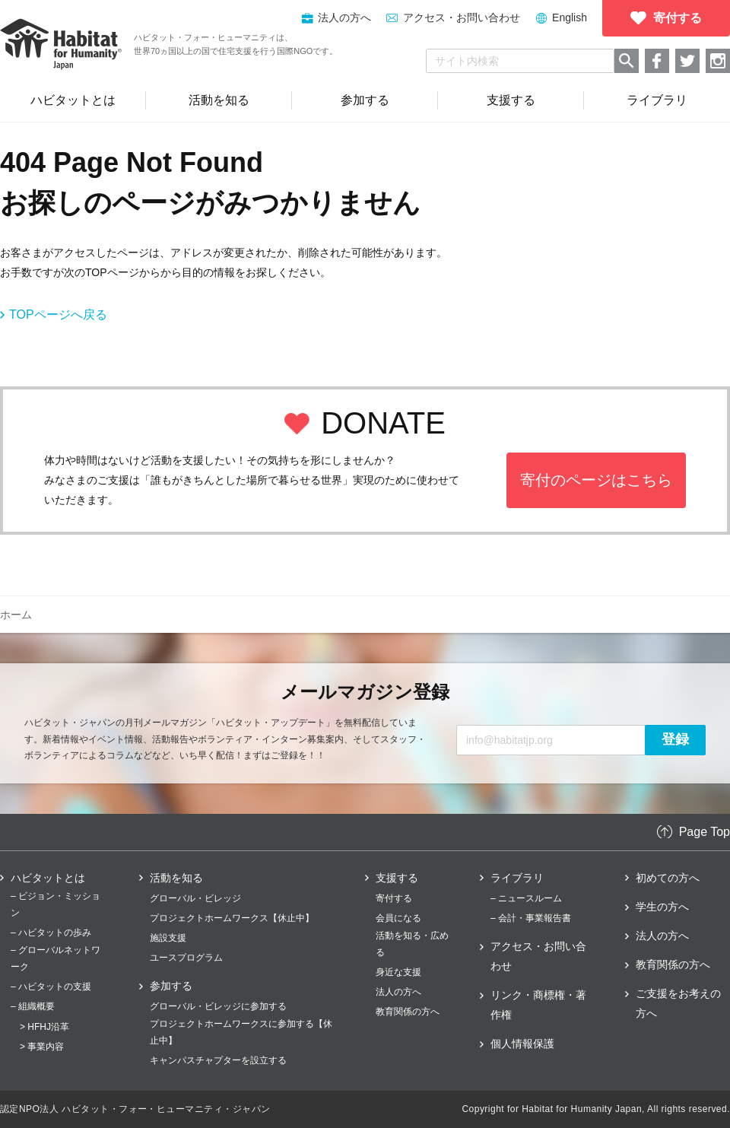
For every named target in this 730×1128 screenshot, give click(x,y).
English (569, 17)
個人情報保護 (522, 1043)
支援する (397, 878)
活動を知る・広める (412, 944)
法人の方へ (398, 992)
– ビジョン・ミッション (55, 904)
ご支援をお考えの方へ (678, 1003)
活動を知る (176, 878)
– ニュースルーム (526, 898)
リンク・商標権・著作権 (538, 1005)
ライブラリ (517, 878)
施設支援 (168, 938)
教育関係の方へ (408, 1011)
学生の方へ (662, 907)
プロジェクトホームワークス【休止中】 (232, 918)
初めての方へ (668, 878)
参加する (171, 986)
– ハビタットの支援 (51, 986)
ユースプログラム (186, 957)
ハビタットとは (48, 878)
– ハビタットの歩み (51, 932)
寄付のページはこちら (596, 480)
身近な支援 (398, 972)
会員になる (398, 918)
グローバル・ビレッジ (195, 898)
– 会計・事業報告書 (530, 918)
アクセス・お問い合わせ (461, 17)
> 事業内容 (42, 1046)
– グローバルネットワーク (55, 958)
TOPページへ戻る (58, 314)
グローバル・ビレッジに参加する (218, 1006)
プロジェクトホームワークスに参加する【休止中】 (241, 1032)
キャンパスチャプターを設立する (218, 1060)
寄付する (394, 898)
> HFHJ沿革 (44, 1027)
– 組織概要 (33, 1006)
